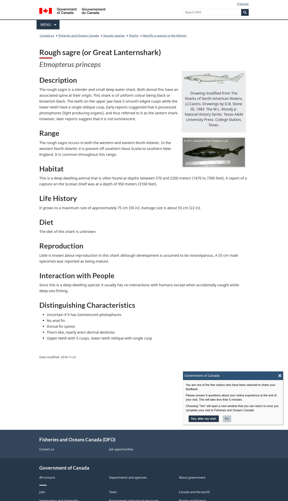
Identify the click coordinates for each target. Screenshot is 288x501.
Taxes (113, 492)
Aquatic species (114, 36)
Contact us (46, 449)
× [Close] (280, 375)
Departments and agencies (128, 477)
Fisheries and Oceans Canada (78, 36)
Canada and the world (194, 492)
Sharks (133, 36)
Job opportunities (121, 449)
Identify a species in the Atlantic (165, 36)
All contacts (47, 477)
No (227, 418)
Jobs (42, 492)
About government (192, 477)
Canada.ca (47, 36)
